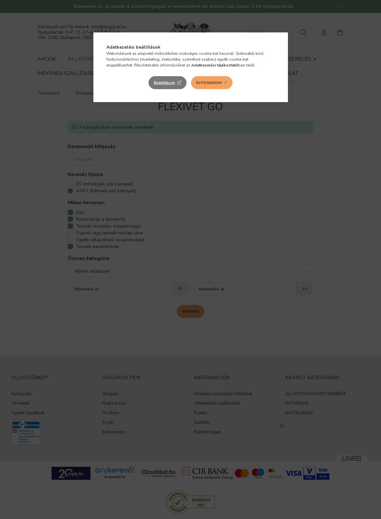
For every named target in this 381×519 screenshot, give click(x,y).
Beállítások (164, 82)
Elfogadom (208, 82)
